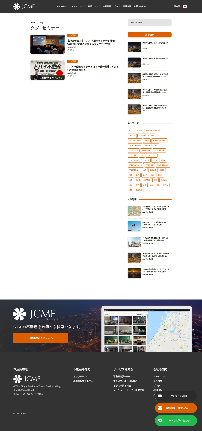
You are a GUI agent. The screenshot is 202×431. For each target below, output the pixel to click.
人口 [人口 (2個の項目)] (144, 170)
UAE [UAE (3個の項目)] (131, 130)
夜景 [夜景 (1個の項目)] (130, 175)
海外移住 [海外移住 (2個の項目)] (164, 180)
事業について (94, 6)
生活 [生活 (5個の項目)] (130, 185)
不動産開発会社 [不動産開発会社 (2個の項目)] (134, 170)
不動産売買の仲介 (122, 376)
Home (33, 23)
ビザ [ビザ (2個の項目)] (141, 155)
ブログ (117, 6)
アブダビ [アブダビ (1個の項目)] (139, 130)
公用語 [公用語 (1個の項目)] (162, 170)
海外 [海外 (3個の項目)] (155, 180)
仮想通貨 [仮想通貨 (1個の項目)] (153, 170)
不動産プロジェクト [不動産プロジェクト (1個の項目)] (135, 165)
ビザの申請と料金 (122, 385)
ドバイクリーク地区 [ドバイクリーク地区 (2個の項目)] (159, 140)
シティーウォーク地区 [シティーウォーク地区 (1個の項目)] (153, 130)
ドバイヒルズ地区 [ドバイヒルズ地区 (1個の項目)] (135, 145)
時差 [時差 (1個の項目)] (152, 175)
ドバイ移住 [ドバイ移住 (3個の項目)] (133, 155)
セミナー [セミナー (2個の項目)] (132, 135)
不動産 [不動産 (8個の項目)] (163, 160)
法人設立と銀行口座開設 (125, 381)
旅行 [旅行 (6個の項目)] (137, 175)
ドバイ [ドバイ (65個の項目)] (147, 140)
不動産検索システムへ (40, 338)
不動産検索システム (83, 381)
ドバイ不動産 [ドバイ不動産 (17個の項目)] (146, 150)
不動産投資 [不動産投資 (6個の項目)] (149, 165)
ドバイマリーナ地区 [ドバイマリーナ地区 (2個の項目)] (151, 145)
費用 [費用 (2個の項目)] (130, 190)
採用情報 (127, 6)
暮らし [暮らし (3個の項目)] (160, 175)
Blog (41, 23)
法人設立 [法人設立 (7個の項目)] (147, 180)
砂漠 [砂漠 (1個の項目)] (137, 185)
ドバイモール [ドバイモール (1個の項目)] (133, 150)
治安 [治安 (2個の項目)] (130, 180)
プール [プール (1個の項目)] (147, 160)
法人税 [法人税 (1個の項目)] (138, 180)
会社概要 (107, 6)
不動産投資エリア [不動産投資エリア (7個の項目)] (163, 165)
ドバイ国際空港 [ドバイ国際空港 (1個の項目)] (159, 150)
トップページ (62, 6)
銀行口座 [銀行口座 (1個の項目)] (139, 190)
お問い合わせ (140, 6)
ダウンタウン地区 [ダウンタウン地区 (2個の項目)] (135, 140)
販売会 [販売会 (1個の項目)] (165, 185)
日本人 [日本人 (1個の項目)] (145, 175)
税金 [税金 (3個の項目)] (151, 185)
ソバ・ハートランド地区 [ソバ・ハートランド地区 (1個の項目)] (147, 135)
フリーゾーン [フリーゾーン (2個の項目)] (151, 155)
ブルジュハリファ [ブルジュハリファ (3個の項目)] (135, 160)
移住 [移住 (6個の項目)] (144, 185)
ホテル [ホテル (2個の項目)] (155, 160)
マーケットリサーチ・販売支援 (128, 390)
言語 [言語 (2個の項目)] (158, 185)
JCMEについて (78, 6)
